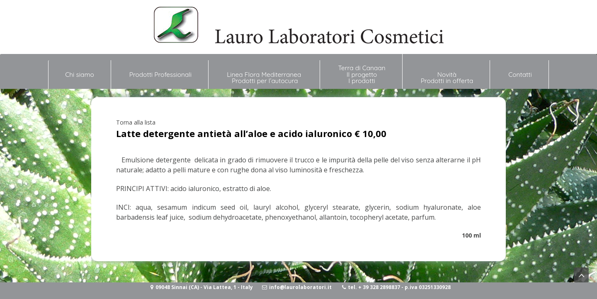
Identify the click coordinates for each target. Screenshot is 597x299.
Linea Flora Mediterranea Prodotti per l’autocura (265, 78)
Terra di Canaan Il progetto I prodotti (362, 74)
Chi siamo (79, 71)
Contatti (520, 74)
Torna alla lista (135, 122)
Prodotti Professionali (160, 74)
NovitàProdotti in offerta (447, 78)
